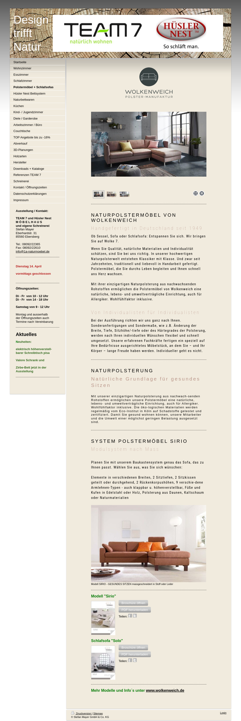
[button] (133, 603)
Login (223, 712)
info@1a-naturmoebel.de (32, 251)
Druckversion (81, 713)
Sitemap (98, 713)
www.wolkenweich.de (165, 690)
